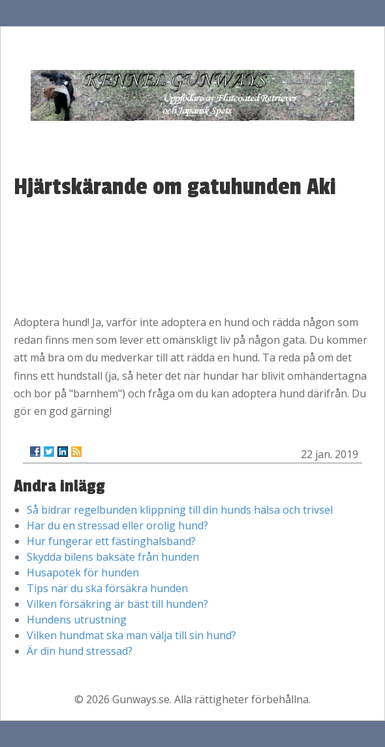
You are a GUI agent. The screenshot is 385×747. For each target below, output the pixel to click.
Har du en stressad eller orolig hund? (117, 525)
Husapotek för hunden (83, 572)
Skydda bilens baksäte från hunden (113, 557)
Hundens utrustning (77, 619)
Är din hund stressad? (79, 651)
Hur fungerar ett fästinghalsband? (111, 541)
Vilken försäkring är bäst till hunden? (117, 604)
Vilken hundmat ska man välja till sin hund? (131, 635)
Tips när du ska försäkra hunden (107, 588)
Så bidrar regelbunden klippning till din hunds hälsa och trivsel (180, 510)
